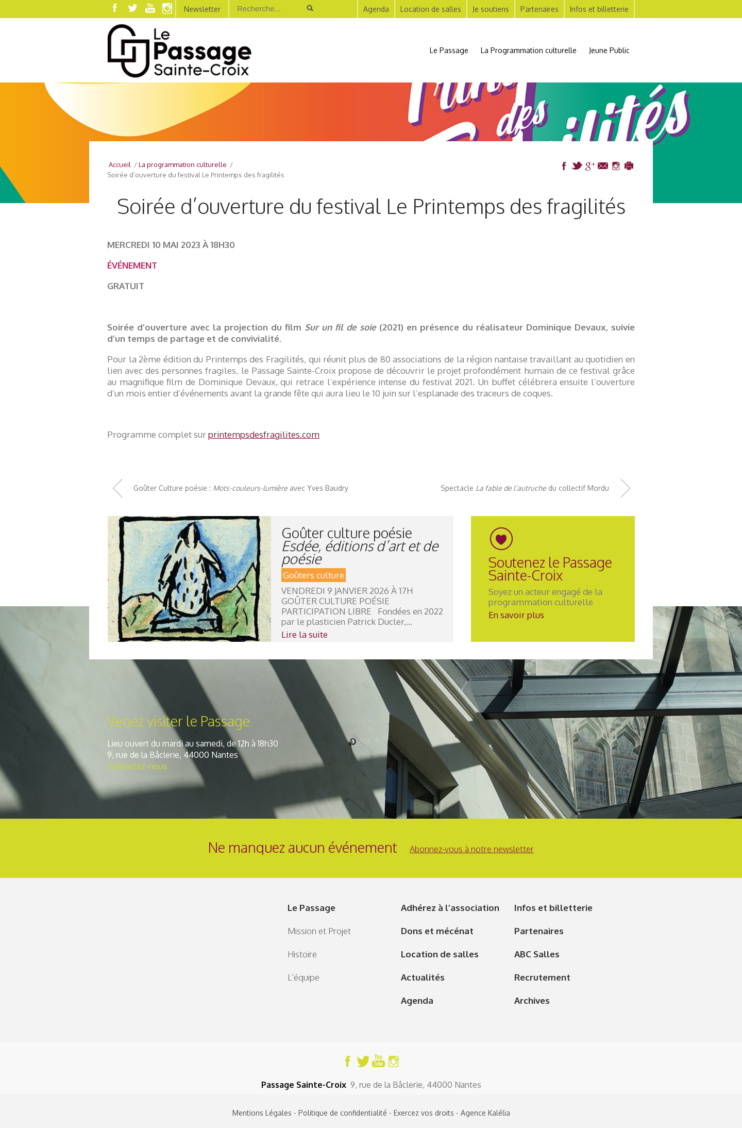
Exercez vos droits (424, 1112)
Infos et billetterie (599, 9)
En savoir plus (516, 614)
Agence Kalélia (485, 1112)
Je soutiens (491, 9)
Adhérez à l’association (450, 907)
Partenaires (539, 9)
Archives (532, 1000)
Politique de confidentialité (342, 1112)
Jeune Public (609, 50)
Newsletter (202, 9)
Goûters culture (313, 575)
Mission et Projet (319, 930)
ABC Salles (537, 954)
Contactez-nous (137, 766)
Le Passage (449, 50)
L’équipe (303, 977)
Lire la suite (304, 634)
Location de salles (430, 9)
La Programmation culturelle (529, 50)
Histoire (302, 954)
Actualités (423, 977)
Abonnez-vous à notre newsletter (472, 849)
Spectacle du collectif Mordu (525, 488)
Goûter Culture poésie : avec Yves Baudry (240, 488)
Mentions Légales (262, 1112)
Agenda (376, 9)
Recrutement (542, 977)
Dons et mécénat (437, 930)
